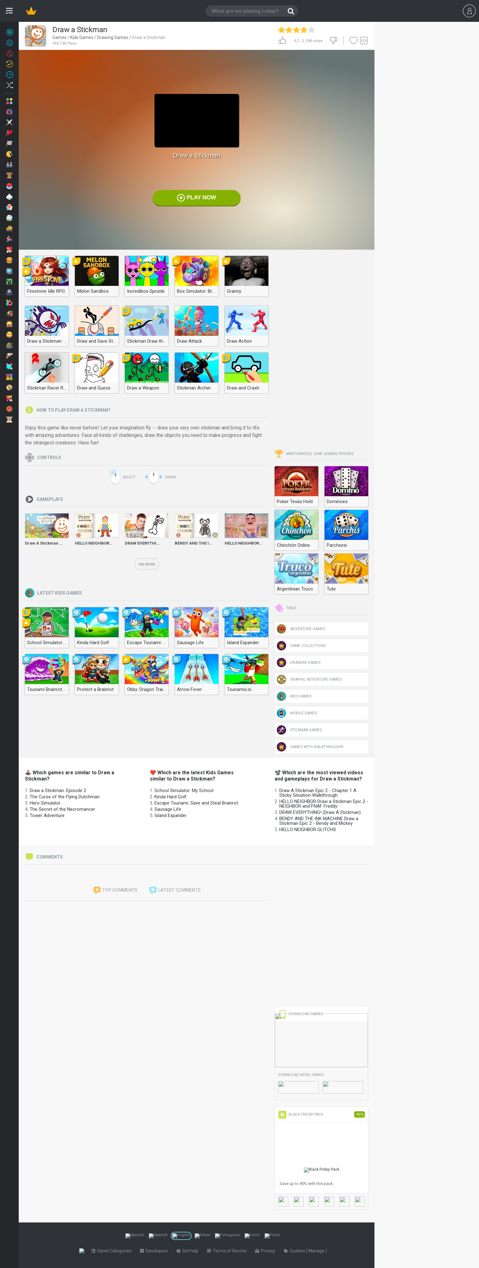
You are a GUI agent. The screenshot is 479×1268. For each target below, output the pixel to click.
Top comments (115, 890)
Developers (155, 1250)
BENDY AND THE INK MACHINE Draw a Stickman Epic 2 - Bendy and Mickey (318, 821)
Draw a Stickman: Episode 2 (58, 790)
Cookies (296, 1250)
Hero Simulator (45, 803)
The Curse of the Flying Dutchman (65, 797)
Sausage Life (167, 809)
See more (146, 564)
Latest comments (175, 890)
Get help (189, 1250)
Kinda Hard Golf (170, 797)
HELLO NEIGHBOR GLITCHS (307, 829)
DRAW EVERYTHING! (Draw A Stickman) (320, 812)
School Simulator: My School (183, 790)
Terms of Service (228, 1250)
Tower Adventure (47, 815)
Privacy (266, 1250)
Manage (318, 1250)
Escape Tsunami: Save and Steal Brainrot (196, 803)
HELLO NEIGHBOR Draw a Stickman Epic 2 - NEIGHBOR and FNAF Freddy (323, 804)
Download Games (300, 1014)
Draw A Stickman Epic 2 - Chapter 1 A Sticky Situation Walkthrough (317, 793)
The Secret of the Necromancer (62, 809)
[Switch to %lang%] (135, 1236)
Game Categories (113, 1250)
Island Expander (170, 815)
